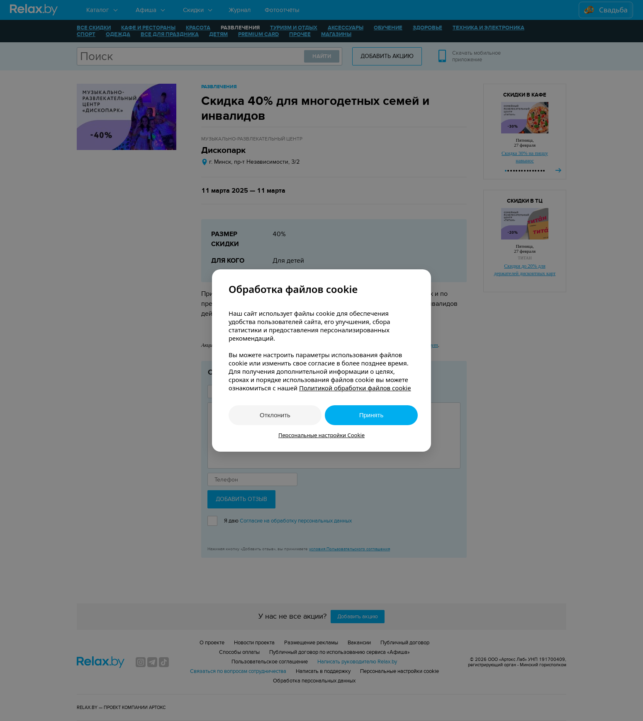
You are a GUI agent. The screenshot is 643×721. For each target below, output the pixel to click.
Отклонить (275, 415)
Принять (371, 415)
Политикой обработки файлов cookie (355, 388)
